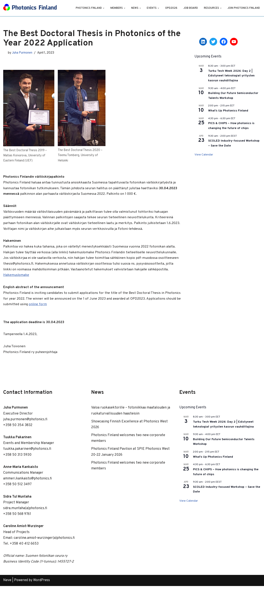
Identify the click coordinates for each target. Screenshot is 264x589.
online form (73, 307)
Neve (7, 583)
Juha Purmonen (22, 53)
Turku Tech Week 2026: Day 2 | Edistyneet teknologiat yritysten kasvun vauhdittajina (231, 75)
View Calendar (203, 155)
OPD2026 (171, 8)
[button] (103, 8)
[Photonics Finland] (30, 8)
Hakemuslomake (16, 277)
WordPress (41, 583)
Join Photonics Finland (243, 8)
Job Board (190, 8)
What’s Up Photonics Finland (228, 111)
